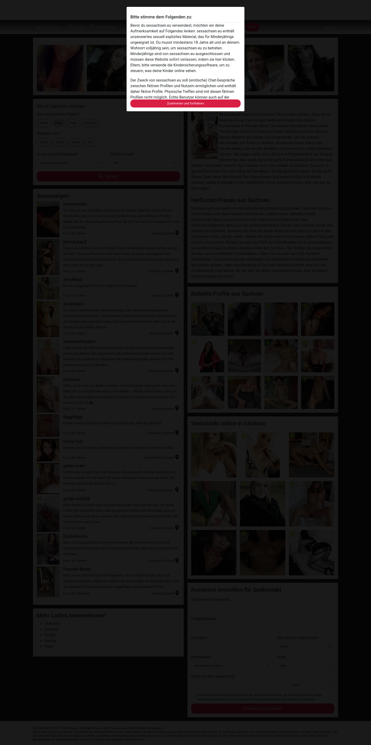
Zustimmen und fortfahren (185, 103)
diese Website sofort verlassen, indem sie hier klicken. (190, 59)
